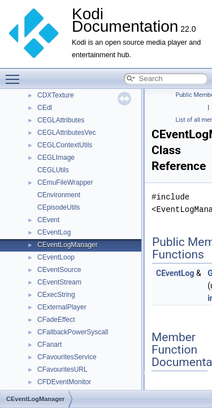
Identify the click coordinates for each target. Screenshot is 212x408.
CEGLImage (56, 158)
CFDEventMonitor (64, 382)
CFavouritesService (67, 357)
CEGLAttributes (60, 120)
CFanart (49, 344)
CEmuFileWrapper (65, 182)
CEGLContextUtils (64, 145)
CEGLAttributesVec (66, 133)
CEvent (48, 220)
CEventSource (59, 270)
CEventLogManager (67, 245)
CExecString (56, 295)
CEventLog (54, 232)
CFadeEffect (56, 320)
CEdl (44, 108)
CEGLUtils (53, 170)
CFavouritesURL (62, 369)
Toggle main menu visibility (15, 74)
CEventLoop (56, 257)
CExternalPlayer (61, 307)
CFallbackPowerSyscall (72, 332)
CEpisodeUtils (58, 207)
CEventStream (59, 282)
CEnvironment (58, 195)
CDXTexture (55, 95)
